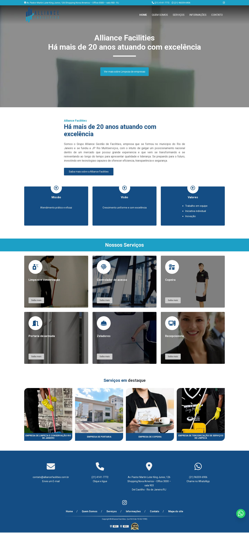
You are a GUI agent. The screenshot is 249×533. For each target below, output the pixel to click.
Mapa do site (171, 512)
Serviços (179, 14)
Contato (217, 14)
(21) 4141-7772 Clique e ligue (99, 479)
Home (143, 14)
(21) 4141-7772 (161, 2)
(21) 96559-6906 (181, 2)
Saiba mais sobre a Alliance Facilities (89, 171)
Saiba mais (36, 301)
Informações (197, 14)
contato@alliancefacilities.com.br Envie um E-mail (51, 479)
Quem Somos (160, 14)
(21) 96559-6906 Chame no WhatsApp (198, 479)
